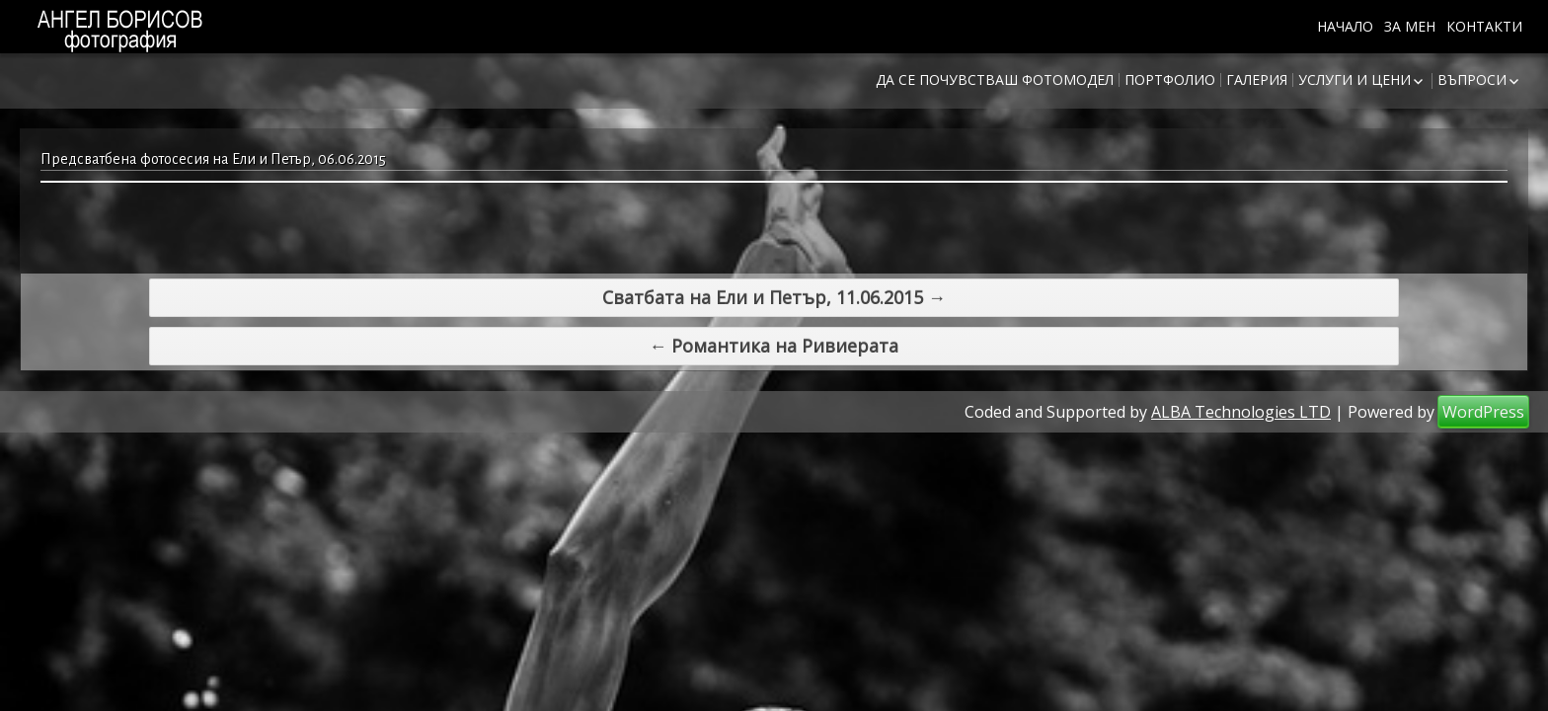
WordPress (1483, 393)
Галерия (1256, 79)
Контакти (1484, 26)
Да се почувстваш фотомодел (995, 79)
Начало (1345, 26)
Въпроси (1472, 79)
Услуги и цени (1354, 79)
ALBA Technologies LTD (1241, 393)
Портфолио (1169, 79)
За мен (1409, 26)
